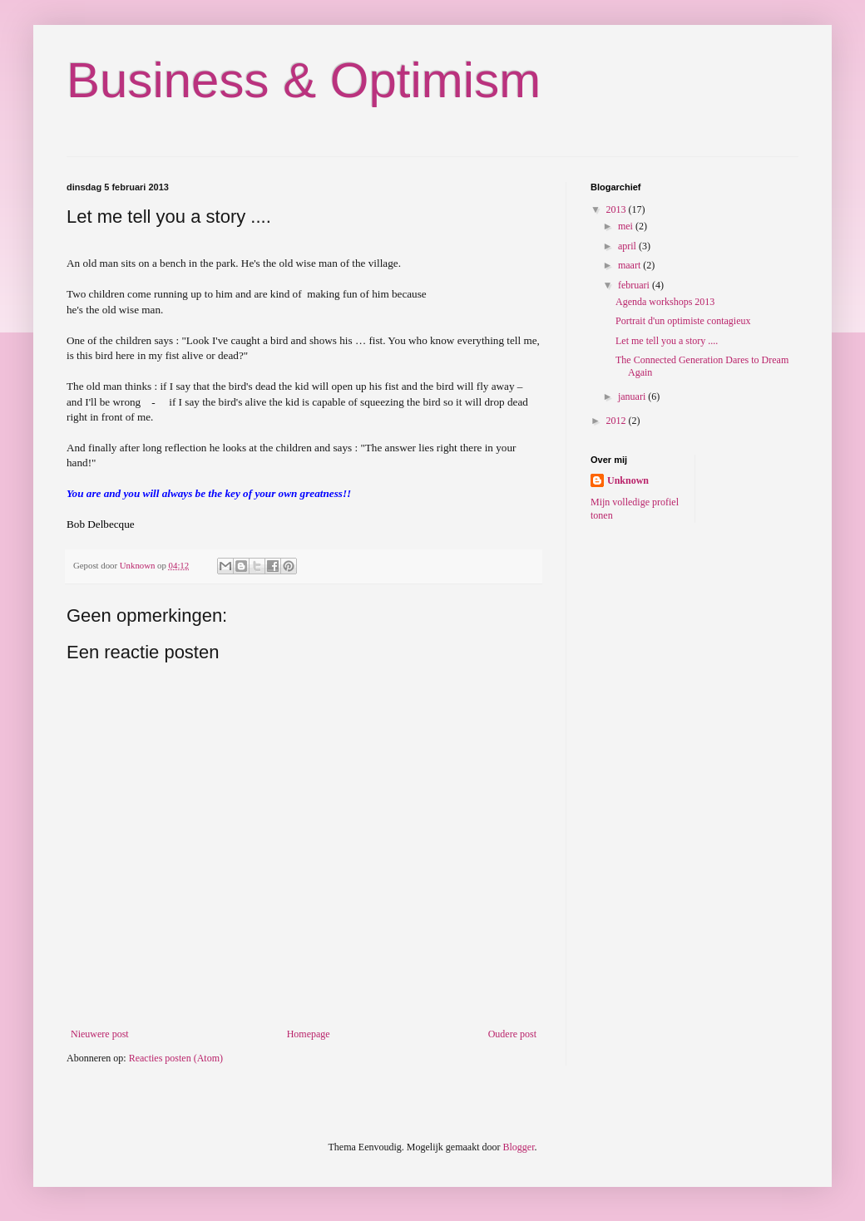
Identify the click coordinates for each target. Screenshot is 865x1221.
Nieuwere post (100, 1034)
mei (626, 226)
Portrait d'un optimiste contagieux (682, 321)
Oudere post (512, 1034)
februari (635, 285)
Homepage (308, 1034)
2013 (617, 209)
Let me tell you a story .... (666, 341)
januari (633, 396)
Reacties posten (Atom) (176, 1058)
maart (630, 265)
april (628, 246)
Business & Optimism (304, 80)
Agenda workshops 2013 (664, 302)
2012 (617, 420)
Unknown (628, 480)
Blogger (518, 1147)
